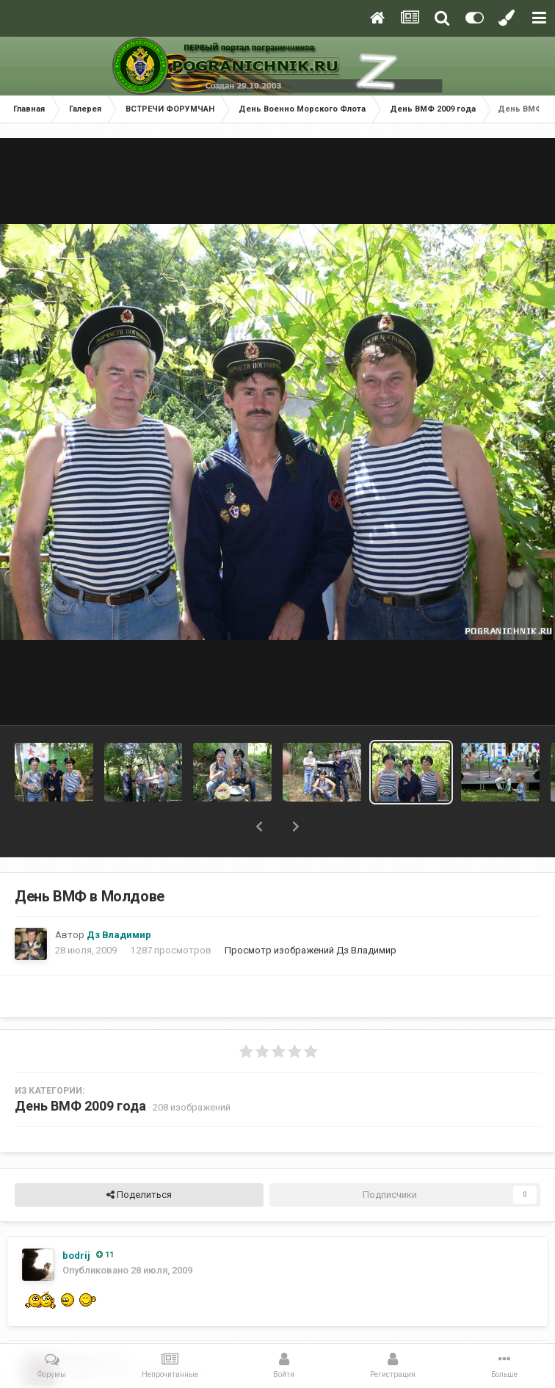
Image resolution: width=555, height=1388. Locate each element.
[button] (259, 826)
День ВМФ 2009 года (80, 1105)
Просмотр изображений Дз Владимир (310, 950)
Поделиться (139, 1195)
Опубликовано (127, 1270)
